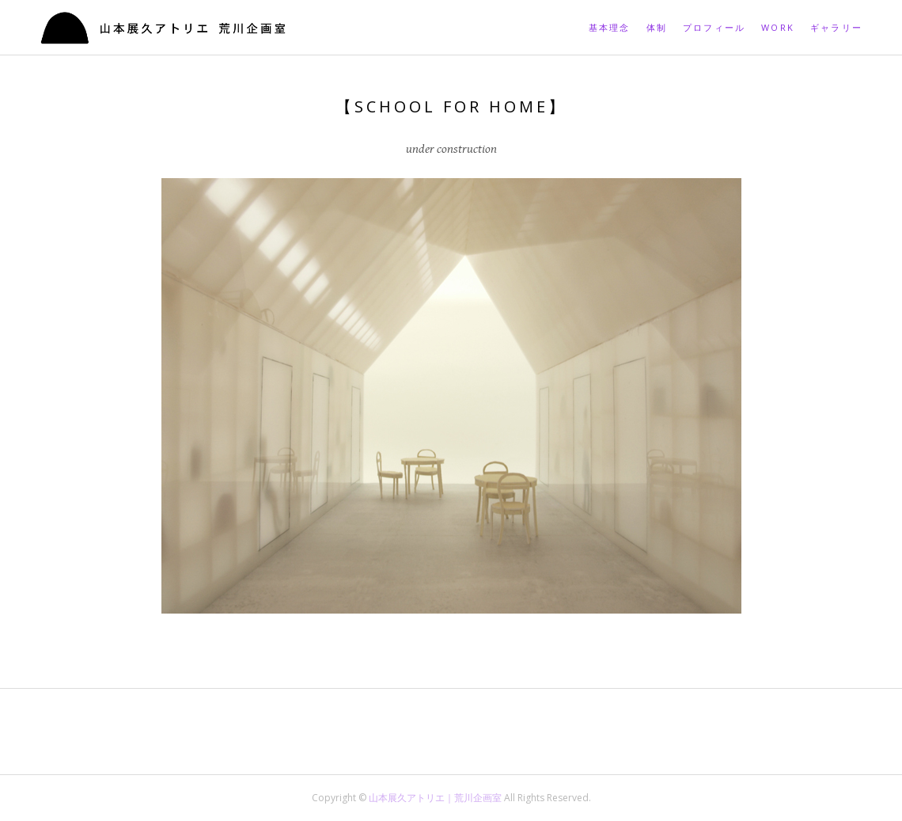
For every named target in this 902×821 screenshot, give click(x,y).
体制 (656, 27)
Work (777, 27)
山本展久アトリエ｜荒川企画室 (436, 797)
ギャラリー (836, 27)
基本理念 (610, 27)
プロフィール (714, 27)
